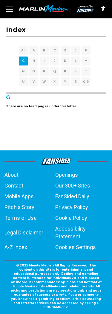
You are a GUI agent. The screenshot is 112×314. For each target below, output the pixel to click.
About (11, 175)
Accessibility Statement (70, 232)
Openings (66, 175)
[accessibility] (103, 9)
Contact (13, 185)
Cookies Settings (75, 247)
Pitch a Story (19, 207)
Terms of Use (20, 218)
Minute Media (40, 265)
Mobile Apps (19, 196)
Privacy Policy (71, 207)
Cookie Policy (71, 218)
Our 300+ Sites (72, 185)
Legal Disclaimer (23, 232)
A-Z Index (15, 247)
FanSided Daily (72, 196)
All (23, 50)
